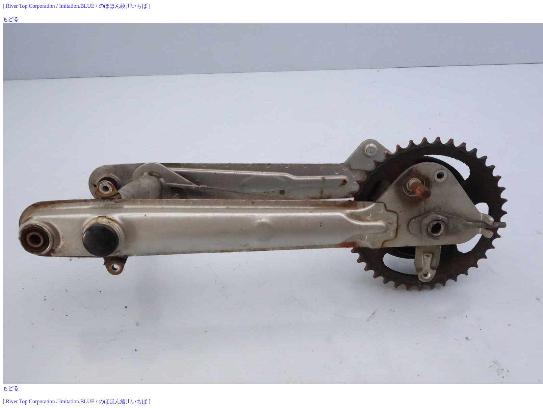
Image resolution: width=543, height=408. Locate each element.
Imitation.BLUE (76, 6)
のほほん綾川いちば (123, 6)
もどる (11, 19)
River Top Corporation (30, 6)
